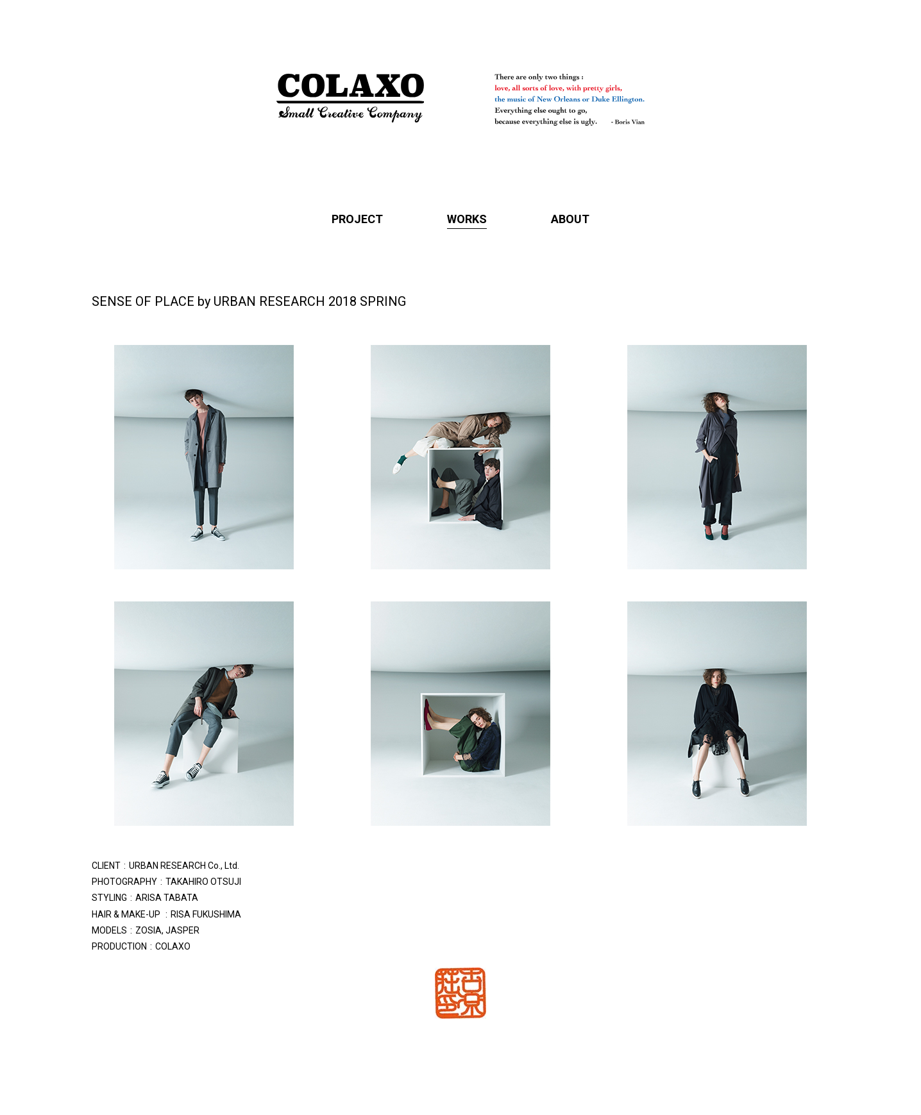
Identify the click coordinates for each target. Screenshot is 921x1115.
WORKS (467, 219)
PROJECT (357, 219)
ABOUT (570, 219)
